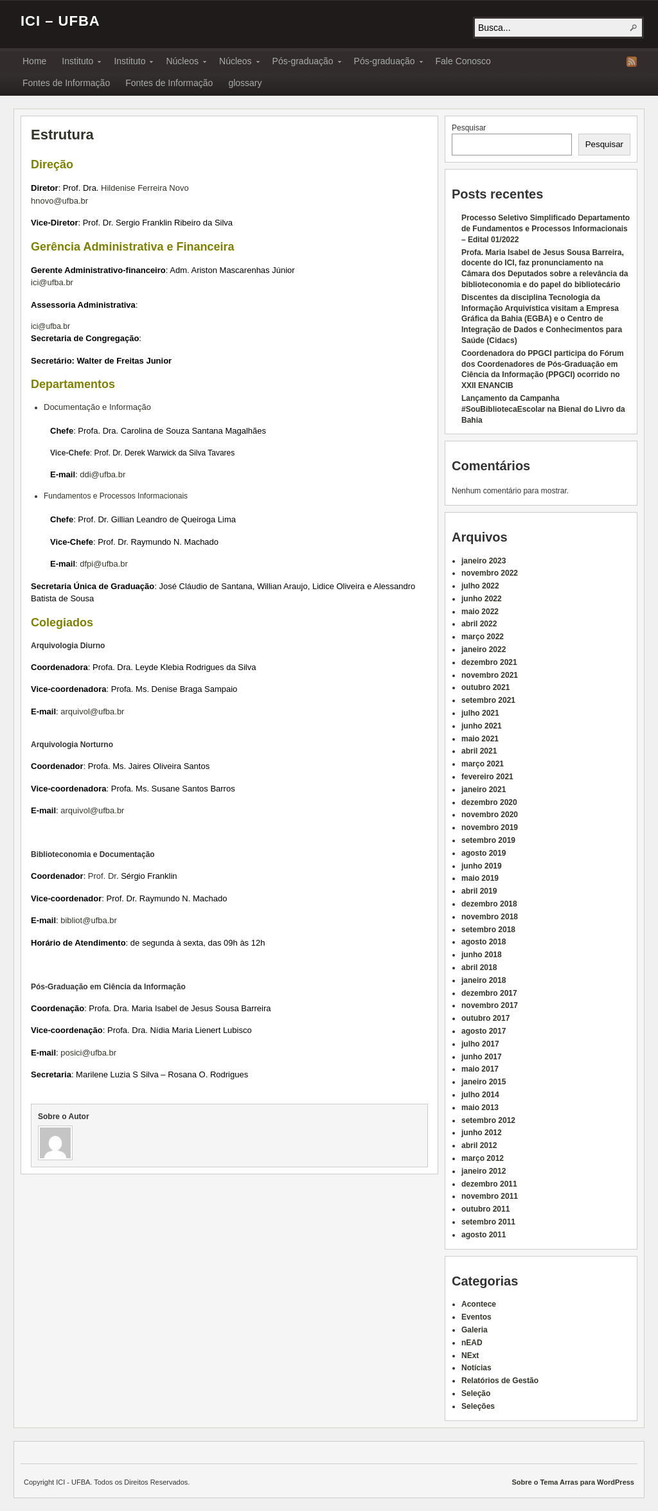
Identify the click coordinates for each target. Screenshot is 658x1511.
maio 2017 (480, 1069)
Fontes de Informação (66, 83)
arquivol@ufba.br (92, 711)
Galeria (474, 1329)
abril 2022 (479, 623)
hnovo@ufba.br (59, 201)
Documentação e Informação (97, 407)
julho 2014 (480, 1094)
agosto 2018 (483, 941)
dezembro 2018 (489, 903)
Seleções (478, 1406)
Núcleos (182, 63)
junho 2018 (481, 954)
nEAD (472, 1342)
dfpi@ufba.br (104, 564)
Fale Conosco (463, 61)
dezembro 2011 (489, 1184)
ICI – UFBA (60, 21)
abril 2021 (479, 751)
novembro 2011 (489, 1196)
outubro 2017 (485, 1018)
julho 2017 (480, 1043)
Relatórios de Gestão (499, 1380)
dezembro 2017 (489, 993)
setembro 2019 (488, 840)
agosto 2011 (483, 1234)
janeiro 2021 (483, 789)
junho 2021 (481, 725)
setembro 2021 (488, 700)
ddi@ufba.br (102, 474)
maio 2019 (480, 878)
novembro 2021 (489, 675)
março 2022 (482, 636)
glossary (245, 83)
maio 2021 (480, 738)
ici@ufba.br (52, 282)
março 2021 (482, 763)
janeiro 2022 (483, 649)
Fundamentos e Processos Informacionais (116, 495)
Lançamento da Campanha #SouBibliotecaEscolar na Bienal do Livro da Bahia (543, 409)
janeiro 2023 (483, 560)
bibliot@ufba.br (88, 920)
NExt (470, 1355)
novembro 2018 (489, 916)
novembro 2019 (489, 827)
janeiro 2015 (483, 1081)
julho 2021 (480, 713)
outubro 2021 (485, 687)
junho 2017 (481, 1056)
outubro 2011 (485, 1209)
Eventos (476, 1316)
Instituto (77, 63)
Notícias (476, 1367)
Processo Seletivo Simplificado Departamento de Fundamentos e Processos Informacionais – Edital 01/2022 (545, 228)
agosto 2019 (483, 853)
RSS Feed (632, 62)
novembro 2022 (489, 573)
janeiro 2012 (483, 1171)
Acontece (478, 1304)
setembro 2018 (488, 929)
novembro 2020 (489, 814)
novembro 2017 (489, 1005)
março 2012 (482, 1158)
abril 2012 (479, 1145)
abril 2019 (479, 891)
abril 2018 (479, 967)
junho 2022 (481, 598)
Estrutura (62, 135)
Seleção (475, 1393)
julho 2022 (480, 585)
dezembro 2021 (489, 662)
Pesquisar (469, 127)
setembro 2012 (488, 1120)
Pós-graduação (303, 63)
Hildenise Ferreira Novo (145, 188)
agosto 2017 (483, 1031)
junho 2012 (481, 1132)
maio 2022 (480, 611)
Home (34, 61)
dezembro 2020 (489, 802)
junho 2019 (481, 866)
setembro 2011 (488, 1221)
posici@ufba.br (88, 1052)
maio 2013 (480, 1107)
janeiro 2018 (483, 980)
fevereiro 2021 (487, 776)
